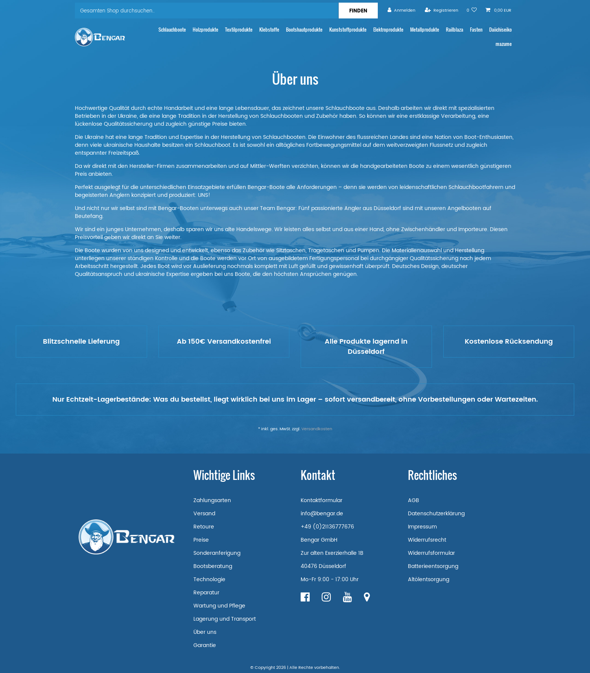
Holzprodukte (205, 29)
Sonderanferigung (216, 553)
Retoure (203, 526)
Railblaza (454, 29)
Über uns (204, 632)
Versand (204, 513)
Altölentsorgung (428, 579)
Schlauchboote (172, 29)
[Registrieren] (441, 10)
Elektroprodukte (388, 29)
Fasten (476, 29)
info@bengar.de (322, 513)
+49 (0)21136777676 (327, 526)
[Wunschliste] (471, 10)
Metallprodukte (424, 29)
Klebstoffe (269, 29)
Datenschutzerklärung (436, 513)
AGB (413, 500)
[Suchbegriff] (206, 10)
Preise (201, 540)
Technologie (209, 579)
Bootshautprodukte (304, 29)
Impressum (422, 526)
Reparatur (206, 592)
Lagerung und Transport (224, 619)
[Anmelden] (401, 10)
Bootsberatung (212, 566)
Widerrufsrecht (427, 540)
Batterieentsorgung (433, 566)
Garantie (204, 645)
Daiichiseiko (500, 29)
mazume (504, 43)
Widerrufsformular (431, 553)
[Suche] (358, 10)
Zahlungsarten (212, 500)
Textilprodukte (238, 29)
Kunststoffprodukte (347, 29)
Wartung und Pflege (219, 605)
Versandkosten (316, 429)
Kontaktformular (321, 500)
